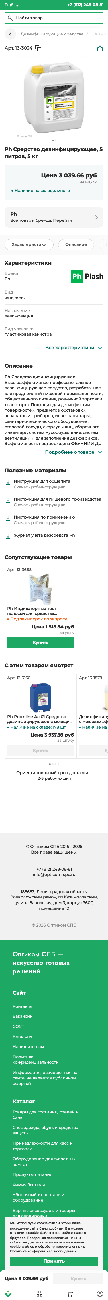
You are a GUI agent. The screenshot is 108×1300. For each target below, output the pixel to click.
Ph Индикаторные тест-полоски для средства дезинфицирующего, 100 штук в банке (39, 611)
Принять (54, 1261)
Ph (7, 278)
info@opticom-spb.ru (54, 874)
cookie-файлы (48, 1223)
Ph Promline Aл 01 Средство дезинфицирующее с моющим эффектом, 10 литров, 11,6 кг (40, 719)
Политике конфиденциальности (37, 1251)
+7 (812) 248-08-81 (54, 869)
